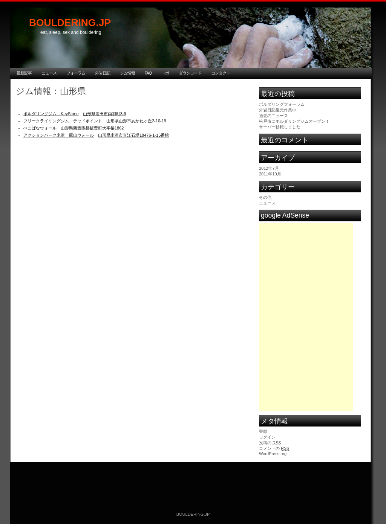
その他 (265, 197)
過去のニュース (273, 115)
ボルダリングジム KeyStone (51, 113)
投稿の (270, 442)
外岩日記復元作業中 (277, 110)
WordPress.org (272, 453)
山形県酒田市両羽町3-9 (104, 113)
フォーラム (75, 73)
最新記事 (24, 73)
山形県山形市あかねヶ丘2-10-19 (136, 121)
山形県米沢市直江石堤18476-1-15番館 (133, 135)
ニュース (49, 73)
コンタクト (220, 73)
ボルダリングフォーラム (282, 104)
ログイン (267, 437)
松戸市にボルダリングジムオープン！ (294, 121)
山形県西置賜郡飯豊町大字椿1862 (92, 128)
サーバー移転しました (279, 127)
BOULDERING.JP (70, 22)
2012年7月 (269, 168)
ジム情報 (127, 73)
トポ (165, 73)
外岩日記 (102, 73)
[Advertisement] (306, 270)
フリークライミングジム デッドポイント (62, 121)
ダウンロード (190, 73)
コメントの (274, 448)
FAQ (148, 73)
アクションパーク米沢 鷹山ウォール (58, 135)
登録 (263, 431)
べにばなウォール (40, 128)
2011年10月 (270, 174)
